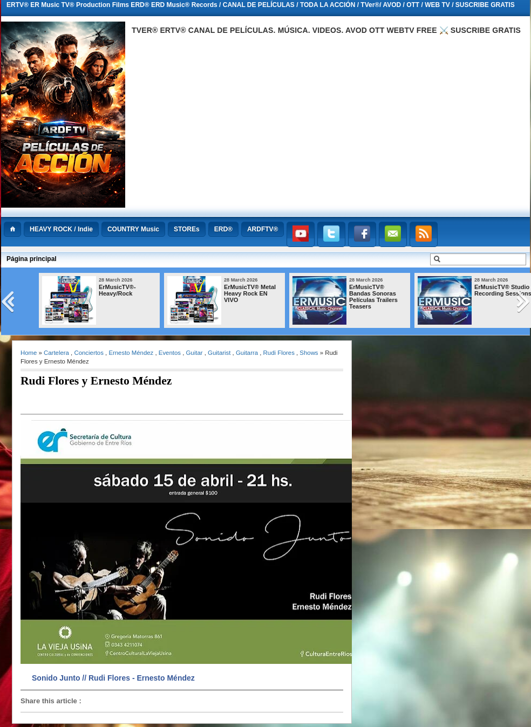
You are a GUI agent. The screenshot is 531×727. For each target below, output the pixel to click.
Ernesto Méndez (130, 352)
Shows (308, 352)
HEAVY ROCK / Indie (61, 229)
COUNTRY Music (133, 229)
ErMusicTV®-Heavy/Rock (117, 290)
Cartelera (56, 352)
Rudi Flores (279, 352)
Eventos (170, 352)
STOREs (187, 229)
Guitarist (219, 352)
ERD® (223, 229)
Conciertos (88, 352)
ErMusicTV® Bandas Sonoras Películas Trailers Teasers (373, 297)
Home (29, 352)
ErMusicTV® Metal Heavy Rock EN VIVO (250, 293)
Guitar (194, 352)
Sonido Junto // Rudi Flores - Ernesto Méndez (113, 678)
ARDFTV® (262, 229)
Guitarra (247, 352)
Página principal (31, 259)
